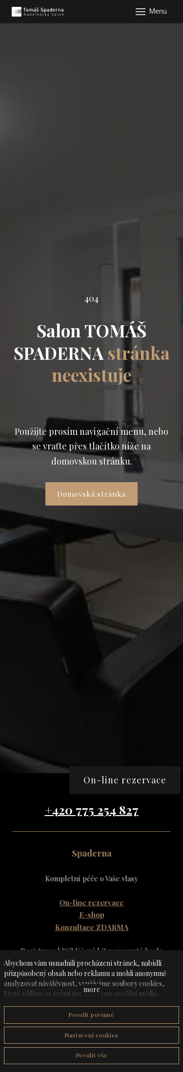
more (91, 989)
